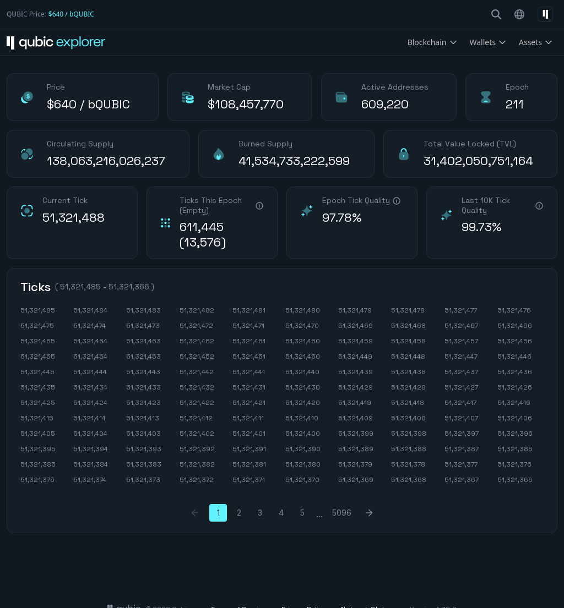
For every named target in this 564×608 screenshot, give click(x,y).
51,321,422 (197, 402)
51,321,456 (514, 341)
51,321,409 (355, 418)
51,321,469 (355, 325)
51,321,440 (302, 372)
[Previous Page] (195, 513)
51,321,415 (36, 418)
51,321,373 (143, 479)
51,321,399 (355, 433)
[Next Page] (369, 513)
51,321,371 (248, 479)
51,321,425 (37, 402)
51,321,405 (37, 433)
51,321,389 (355, 449)
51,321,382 (197, 464)
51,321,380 (303, 464)
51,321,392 (197, 449)
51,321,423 (143, 402)
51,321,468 (408, 325)
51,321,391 (249, 449)
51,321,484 (90, 310)
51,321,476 (514, 310)
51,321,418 (407, 402)
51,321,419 (354, 402)
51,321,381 (249, 464)
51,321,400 (302, 433)
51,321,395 (38, 449)
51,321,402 (197, 433)
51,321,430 (302, 387)
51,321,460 (302, 341)
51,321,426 (514, 387)
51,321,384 (90, 464)
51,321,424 (90, 402)
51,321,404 (90, 433)
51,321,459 (355, 341)
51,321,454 (90, 356)
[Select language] (519, 14)
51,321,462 (197, 341)
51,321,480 (302, 310)
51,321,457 (461, 341)
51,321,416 (513, 402)
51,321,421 (248, 402)
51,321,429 (355, 387)
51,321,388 (408, 449)
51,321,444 (90, 372)
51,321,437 (461, 372)
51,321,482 (197, 310)
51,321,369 (355, 479)
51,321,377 (461, 464)
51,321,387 (461, 449)
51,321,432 (197, 387)
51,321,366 (515, 479)
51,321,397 (461, 433)
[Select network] (545, 14)
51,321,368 (408, 479)
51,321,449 (355, 356)
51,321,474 (89, 325)
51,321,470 (302, 325)
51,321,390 (303, 449)
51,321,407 (461, 418)
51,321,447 (461, 356)
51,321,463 (143, 341)
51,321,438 (408, 372)
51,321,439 (355, 372)
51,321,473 (143, 325)
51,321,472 (196, 325)
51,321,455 (37, 356)
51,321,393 (143, 449)
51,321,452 (197, 356)
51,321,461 (248, 341)
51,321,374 (89, 479)
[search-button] (496, 14)
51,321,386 (515, 449)
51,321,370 (302, 479)
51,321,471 (248, 325)
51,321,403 (143, 433)
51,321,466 (514, 325)
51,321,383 (143, 464)
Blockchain (433, 42)
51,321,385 (38, 464)
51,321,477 (460, 310)
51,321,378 (408, 464)
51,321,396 (515, 433)
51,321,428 (408, 387)
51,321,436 (514, 372)
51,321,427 (461, 387)
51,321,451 (248, 356)
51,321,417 (460, 402)
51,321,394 (90, 449)
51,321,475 (37, 325)
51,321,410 (301, 418)
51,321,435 (37, 387)
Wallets (488, 42)
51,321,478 (408, 310)
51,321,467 (461, 325)
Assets (536, 42)
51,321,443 (143, 372)
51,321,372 (197, 479)
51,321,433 (143, 387)
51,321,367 (461, 479)
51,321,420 (302, 402)
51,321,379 (355, 464)
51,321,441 (248, 372)
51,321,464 (90, 341)
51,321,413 (142, 418)
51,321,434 (90, 387)
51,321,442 (197, 372)
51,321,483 (143, 310)
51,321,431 (248, 387)
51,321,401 (248, 433)
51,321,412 (196, 418)
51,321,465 (37, 341)
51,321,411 (248, 418)
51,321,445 (37, 372)
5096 (341, 512)
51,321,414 (89, 418)
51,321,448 (408, 356)
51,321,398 (408, 433)
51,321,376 (514, 464)
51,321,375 (37, 479)
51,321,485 (37, 310)
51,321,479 (355, 310)
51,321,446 (514, 356)
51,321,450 (302, 356)
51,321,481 (248, 310)
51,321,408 (408, 418)
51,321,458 (408, 341)
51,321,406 (514, 418)
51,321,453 (143, 356)
